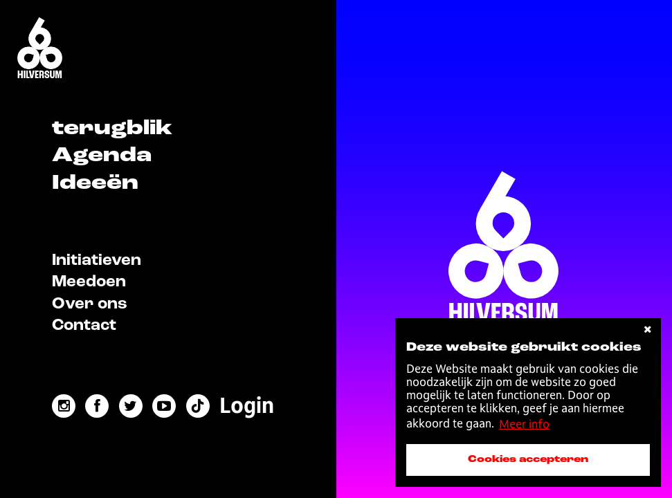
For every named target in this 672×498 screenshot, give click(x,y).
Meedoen (89, 282)
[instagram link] (63, 406)
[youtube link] (164, 406)
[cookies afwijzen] (648, 329)
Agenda (102, 155)
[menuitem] (246, 405)
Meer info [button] (524, 424)
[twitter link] (131, 406)
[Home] (39, 49)
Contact (84, 325)
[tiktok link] (198, 406)
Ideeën (95, 183)
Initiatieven (96, 260)
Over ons (89, 304)
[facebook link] (97, 406)
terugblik (112, 128)
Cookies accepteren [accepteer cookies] (528, 459)
